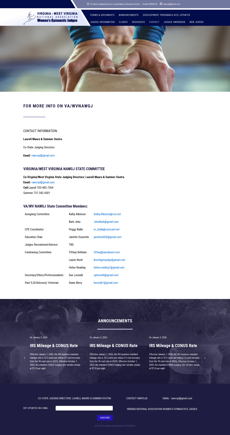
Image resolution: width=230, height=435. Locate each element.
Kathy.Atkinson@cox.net (107, 214)
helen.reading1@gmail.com (109, 267)
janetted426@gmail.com (107, 237)
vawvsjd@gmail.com (170, 3)
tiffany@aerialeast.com (107, 252)
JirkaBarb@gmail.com (106, 222)
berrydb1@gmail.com (106, 282)
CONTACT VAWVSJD (136, 398)
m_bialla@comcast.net (107, 229)
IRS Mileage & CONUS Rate (54, 345)
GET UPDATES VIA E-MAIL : (36, 408)
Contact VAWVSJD (150, 4)
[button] (25, 358)
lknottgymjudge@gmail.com (109, 260)
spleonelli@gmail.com (106, 275)
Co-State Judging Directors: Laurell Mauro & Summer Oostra (113, 3)
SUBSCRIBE (105, 417)
